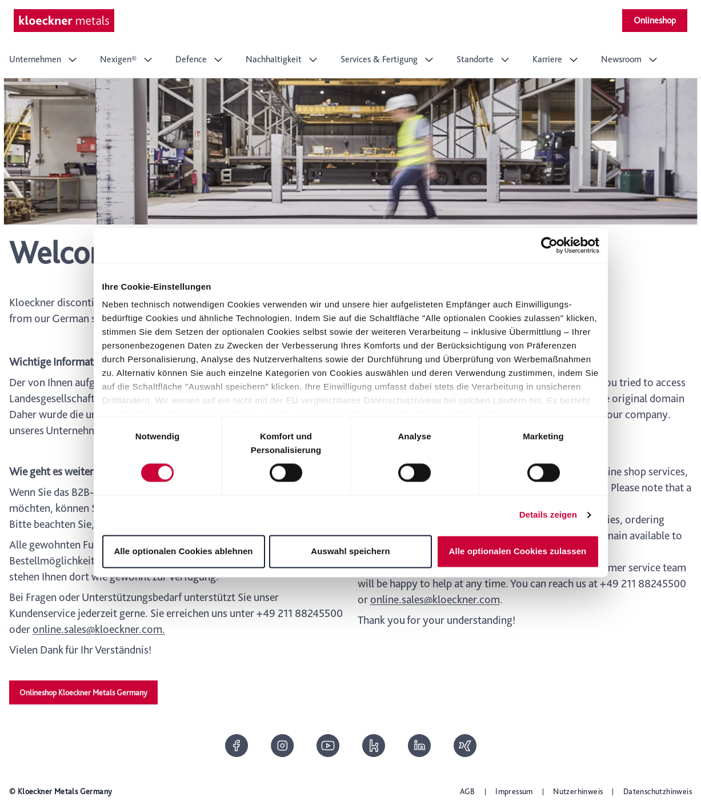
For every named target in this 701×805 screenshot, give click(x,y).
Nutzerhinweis (578, 791)
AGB (467, 791)
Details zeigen (548, 515)
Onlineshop (655, 20)
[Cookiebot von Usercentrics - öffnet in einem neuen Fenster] (549, 245)
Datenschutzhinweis (657, 791)
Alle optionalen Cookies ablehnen (183, 551)
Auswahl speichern (350, 551)
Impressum (514, 791)
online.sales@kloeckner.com (435, 599)
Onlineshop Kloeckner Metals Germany (83, 692)
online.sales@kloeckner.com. (99, 629)
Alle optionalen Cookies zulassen (518, 551)
